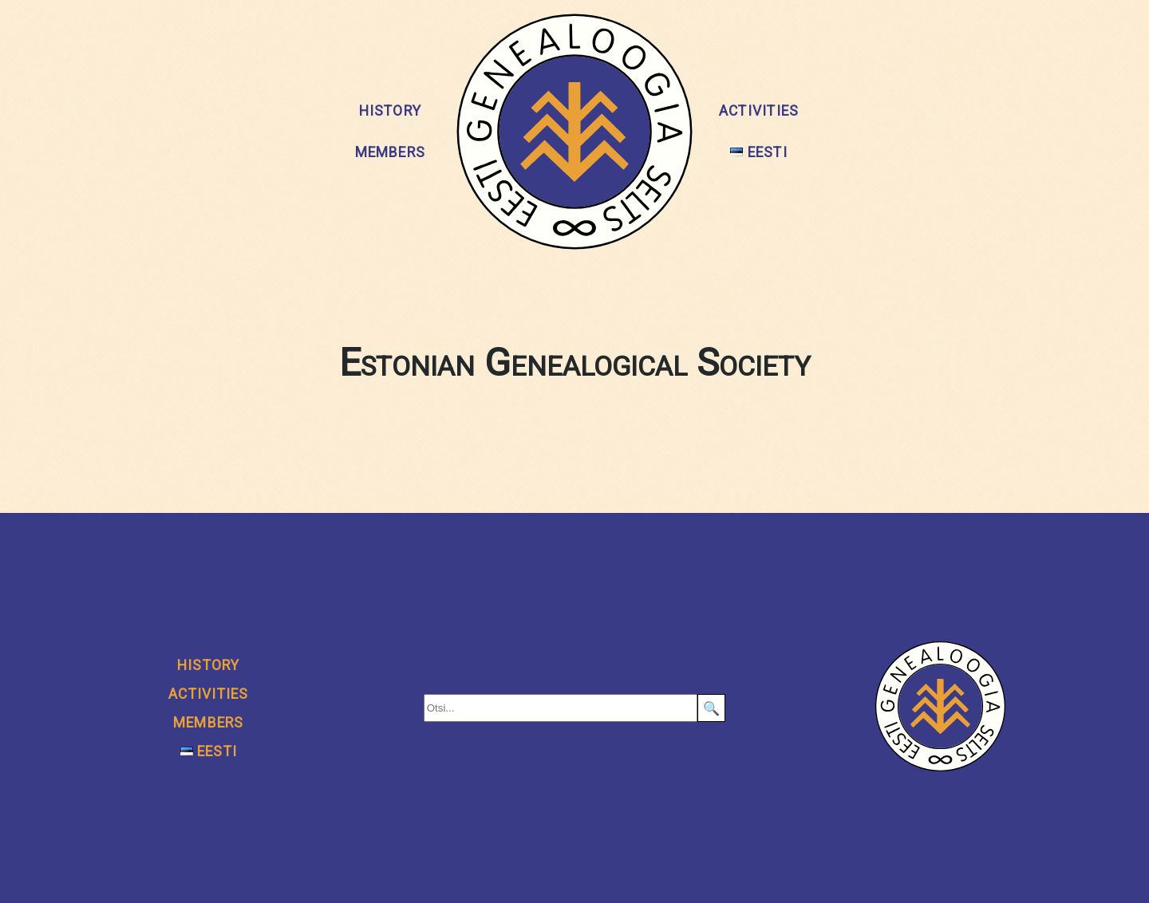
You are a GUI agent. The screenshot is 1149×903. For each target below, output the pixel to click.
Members (390, 152)
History (390, 111)
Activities (759, 111)
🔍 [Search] (711, 708)
